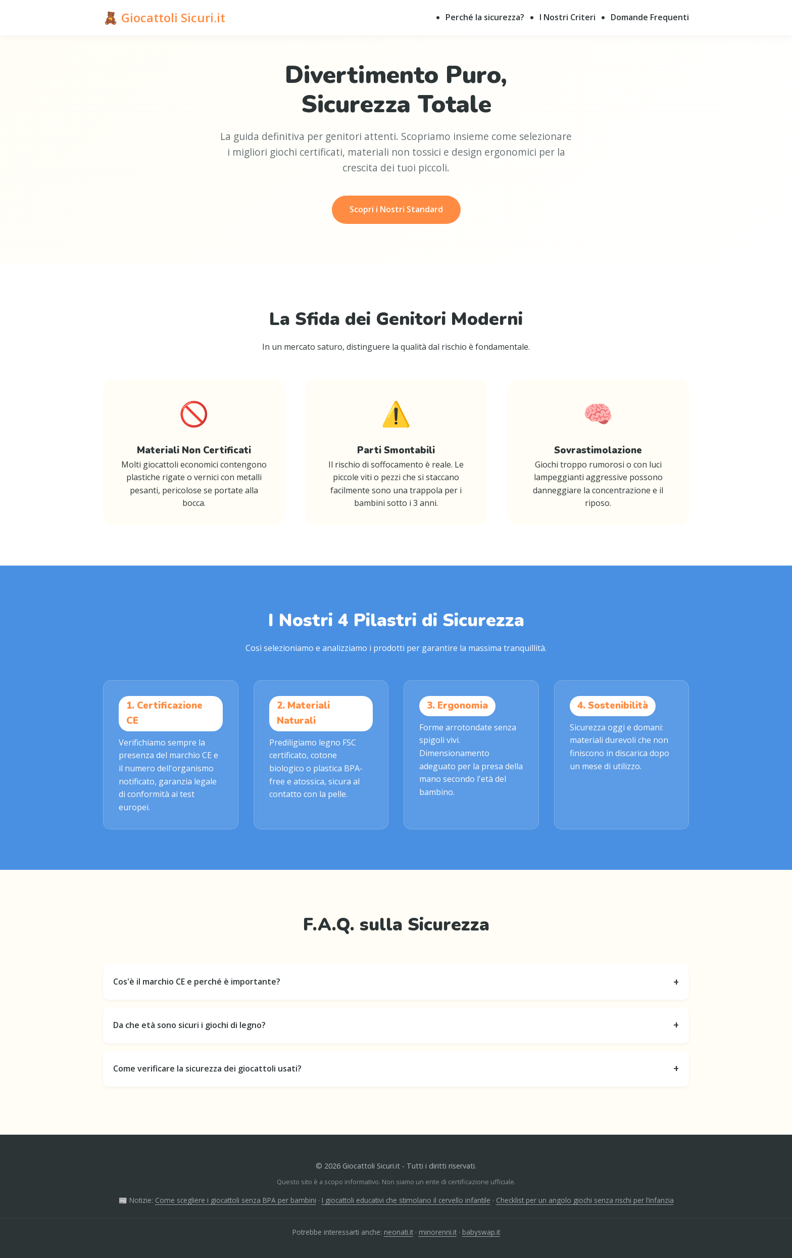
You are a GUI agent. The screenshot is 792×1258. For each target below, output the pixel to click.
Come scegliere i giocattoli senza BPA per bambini (235, 1200)
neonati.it (398, 1232)
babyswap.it (481, 1232)
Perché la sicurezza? (484, 17)
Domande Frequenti (650, 17)
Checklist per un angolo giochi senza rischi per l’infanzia (585, 1200)
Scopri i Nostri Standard (396, 209)
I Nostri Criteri (567, 17)
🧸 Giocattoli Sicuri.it (164, 17)
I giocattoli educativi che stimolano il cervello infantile (406, 1200)
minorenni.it (438, 1232)
